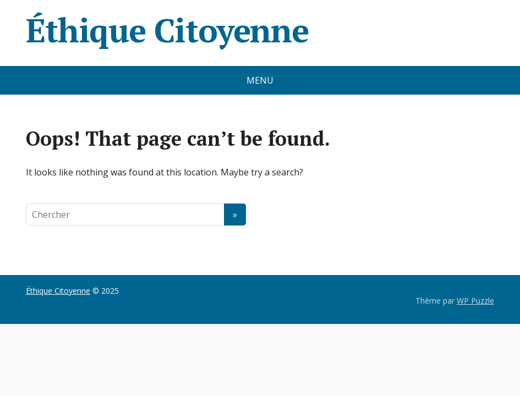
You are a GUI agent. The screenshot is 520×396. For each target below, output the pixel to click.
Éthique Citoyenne (167, 30)
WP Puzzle (475, 300)
